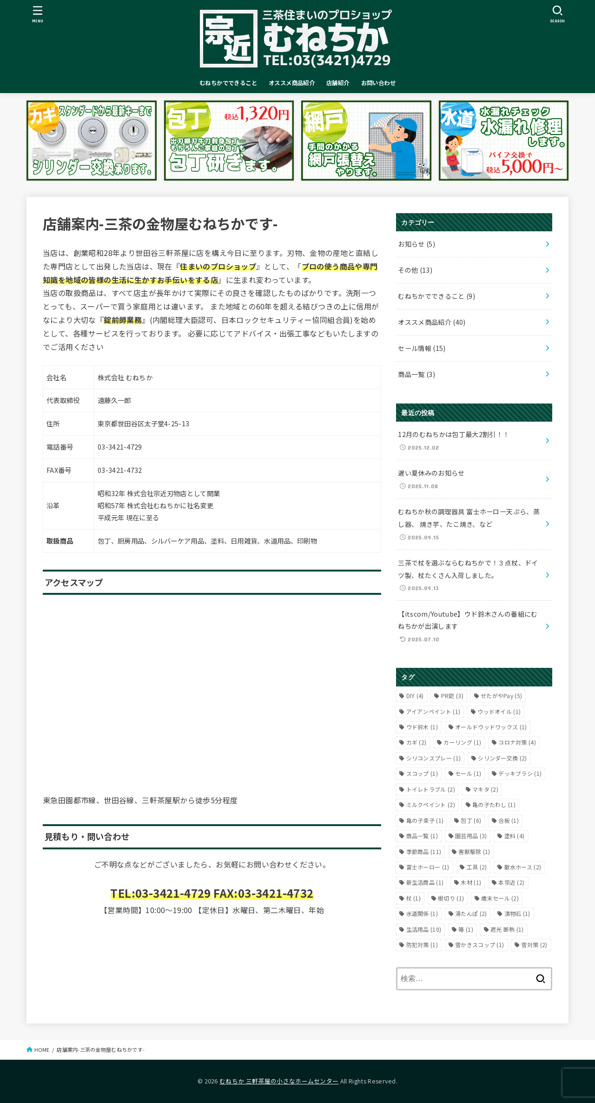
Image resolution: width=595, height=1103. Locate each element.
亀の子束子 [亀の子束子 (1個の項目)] (425, 820)
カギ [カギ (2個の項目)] (416, 742)
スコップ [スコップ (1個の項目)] (422, 773)
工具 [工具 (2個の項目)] (477, 867)
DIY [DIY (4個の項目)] (415, 695)
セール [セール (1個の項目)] (468, 773)
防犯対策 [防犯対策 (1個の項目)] (422, 944)
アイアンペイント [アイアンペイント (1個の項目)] (433, 711)
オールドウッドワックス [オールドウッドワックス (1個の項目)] (491, 727)
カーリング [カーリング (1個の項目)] (462, 742)
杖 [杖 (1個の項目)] (413, 898)
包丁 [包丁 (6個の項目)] (471, 820)
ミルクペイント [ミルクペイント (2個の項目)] (430, 804)
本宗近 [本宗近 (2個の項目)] (511, 882)
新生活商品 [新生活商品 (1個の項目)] (425, 882)
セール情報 (422, 348)
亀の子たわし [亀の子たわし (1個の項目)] (494, 804)
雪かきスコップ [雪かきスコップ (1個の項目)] (479, 944)
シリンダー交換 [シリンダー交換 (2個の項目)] (502, 758)
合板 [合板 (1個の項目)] (508, 820)
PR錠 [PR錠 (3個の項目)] (452, 695)
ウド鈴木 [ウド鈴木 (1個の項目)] (422, 727)
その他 (415, 270)
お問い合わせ (378, 83)
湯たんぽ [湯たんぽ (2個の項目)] (471, 913)
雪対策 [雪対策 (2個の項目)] (534, 944)
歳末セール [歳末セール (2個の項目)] (500, 898)
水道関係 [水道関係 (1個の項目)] (422, 913)
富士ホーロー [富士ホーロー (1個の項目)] (428, 867)
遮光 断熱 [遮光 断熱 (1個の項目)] (507, 929)
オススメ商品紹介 (292, 83)
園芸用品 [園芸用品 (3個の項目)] (471, 836)
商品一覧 (416, 374)
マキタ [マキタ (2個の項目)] (485, 789)
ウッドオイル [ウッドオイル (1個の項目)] (499, 711)
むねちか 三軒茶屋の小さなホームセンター (278, 1080)
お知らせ (416, 244)
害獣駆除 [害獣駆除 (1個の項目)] (474, 851)
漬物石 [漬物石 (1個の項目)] (517, 913)
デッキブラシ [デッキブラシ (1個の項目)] (520, 773)
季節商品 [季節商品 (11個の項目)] (424, 851)
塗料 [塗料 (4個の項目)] (514, 836)
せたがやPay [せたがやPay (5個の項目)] (501, 695)
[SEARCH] (557, 14)
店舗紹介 (338, 83)
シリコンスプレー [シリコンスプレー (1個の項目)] (433, 758)
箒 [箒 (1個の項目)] (465, 929)
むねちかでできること (228, 83)
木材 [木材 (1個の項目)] (471, 882)
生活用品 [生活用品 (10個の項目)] (424, 929)
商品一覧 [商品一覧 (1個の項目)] (422, 836)
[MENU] (38, 14)
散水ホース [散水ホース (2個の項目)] (523, 867)
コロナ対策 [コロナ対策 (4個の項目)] (517, 742)
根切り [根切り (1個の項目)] (451, 898)
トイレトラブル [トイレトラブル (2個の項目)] (430, 789)
